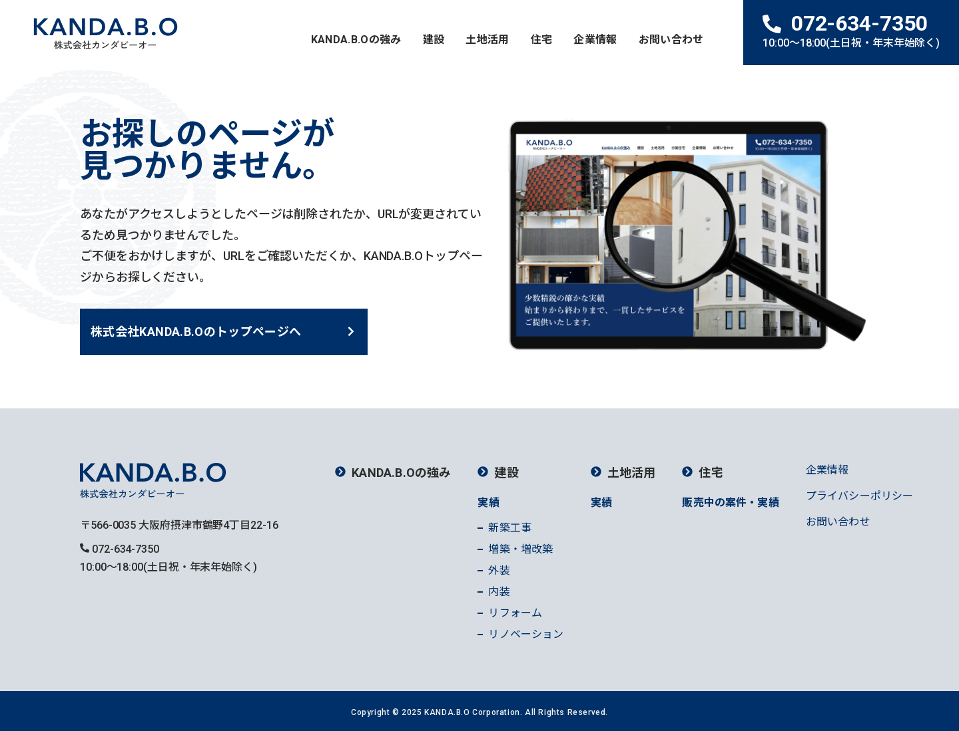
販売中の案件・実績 (730, 502)
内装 (498, 591)
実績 (488, 502)
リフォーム (515, 613)
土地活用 (487, 39)
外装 (498, 570)
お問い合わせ (671, 39)
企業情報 (595, 39)
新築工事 (509, 527)
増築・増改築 (520, 549)
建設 (434, 39)
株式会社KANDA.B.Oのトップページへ (196, 332)
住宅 (542, 39)
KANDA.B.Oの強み (356, 39)
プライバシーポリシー (860, 496)
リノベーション (525, 634)
